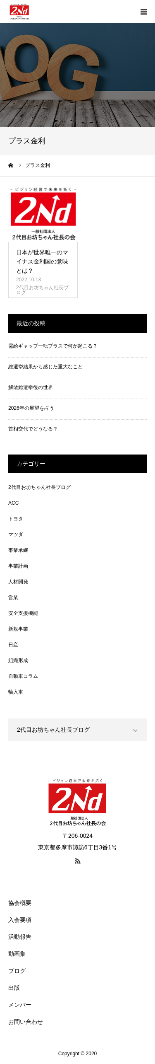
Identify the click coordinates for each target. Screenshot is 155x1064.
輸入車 (15, 692)
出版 (14, 987)
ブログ (17, 970)
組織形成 (18, 660)
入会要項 (19, 919)
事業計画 (18, 566)
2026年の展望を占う (31, 408)
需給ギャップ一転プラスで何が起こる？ (53, 346)
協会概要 (19, 903)
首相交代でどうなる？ (33, 429)
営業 (13, 597)
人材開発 (18, 582)
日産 (13, 645)
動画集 (17, 953)
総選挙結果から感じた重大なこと (45, 367)
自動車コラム (23, 676)
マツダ (15, 534)
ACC (13, 503)
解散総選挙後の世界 (30, 387)
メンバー (19, 1004)
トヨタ (15, 519)
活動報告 (19, 936)
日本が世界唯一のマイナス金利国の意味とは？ (42, 261)
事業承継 (18, 550)
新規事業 (18, 629)
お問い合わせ (25, 1021)
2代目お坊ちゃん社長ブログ (42, 290)
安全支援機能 (23, 613)
